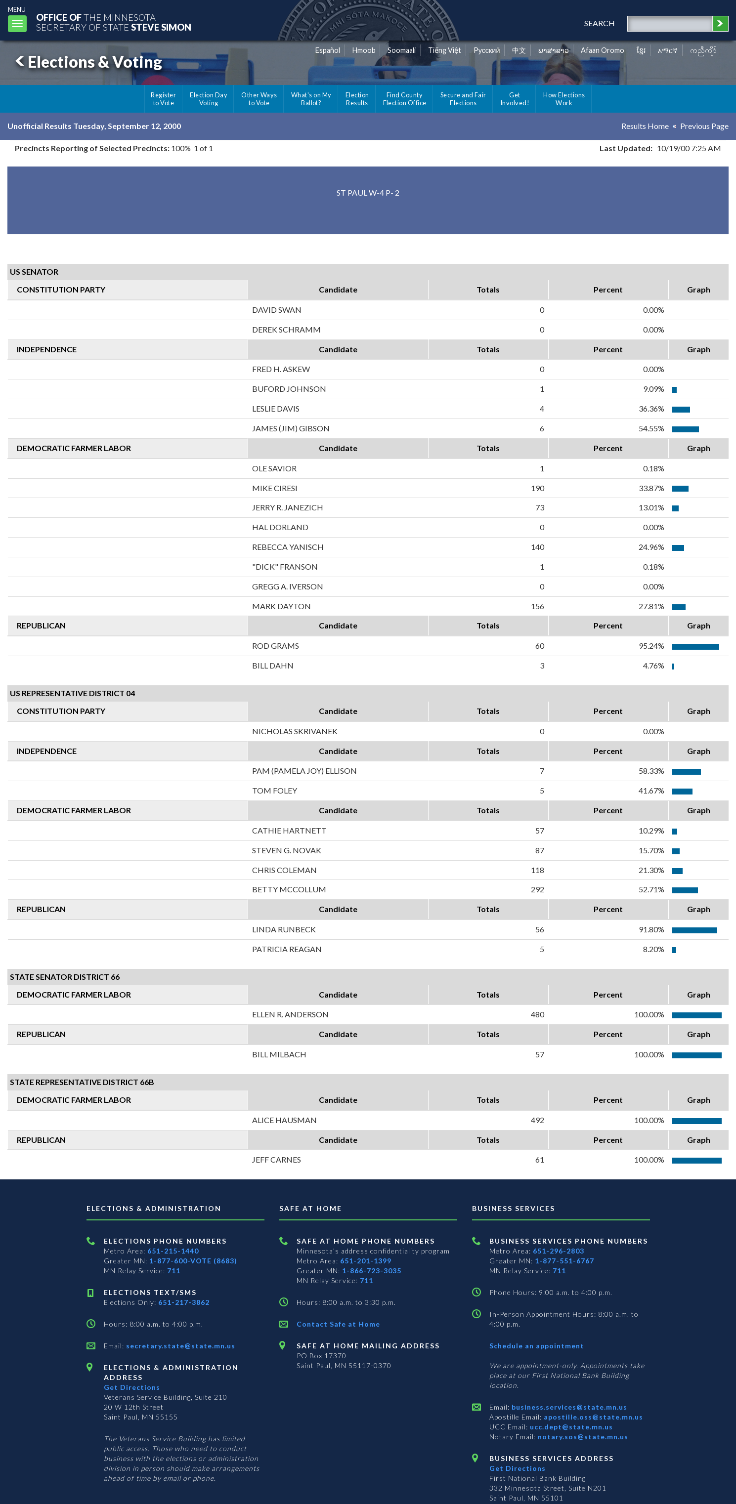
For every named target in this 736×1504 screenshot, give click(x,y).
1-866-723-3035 (371, 1270)
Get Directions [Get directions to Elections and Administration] (132, 1387)
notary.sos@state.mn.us (582, 1436)
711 (173, 1270)
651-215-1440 (173, 1251)
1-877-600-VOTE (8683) (193, 1260)
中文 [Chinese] (519, 50)
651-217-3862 (184, 1302)
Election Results (357, 99)
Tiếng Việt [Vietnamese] (444, 50)
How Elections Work (564, 99)
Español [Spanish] (327, 50)
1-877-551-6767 (564, 1260)
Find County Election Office (405, 99)
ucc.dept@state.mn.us (570, 1426)
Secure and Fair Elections (463, 99)
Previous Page (704, 125)
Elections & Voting (87, 61)
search (599, 23)
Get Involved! (514, 99)
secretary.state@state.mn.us (179, 1345)
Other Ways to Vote (259, 99)
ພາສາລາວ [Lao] (553, 50)
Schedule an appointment (536, 1345)
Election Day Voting (208, 99)
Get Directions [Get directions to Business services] (517, 1468)
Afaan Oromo (602, 50)
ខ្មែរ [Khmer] (641, 50)
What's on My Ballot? (311, 99)
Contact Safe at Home (338, 1324)
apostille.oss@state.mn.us (592, 1417)
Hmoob (364, 50)
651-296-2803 (558, 1251)
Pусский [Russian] (487, 50)
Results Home (645, 125)
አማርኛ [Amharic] (668, 50)
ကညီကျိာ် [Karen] (703, 50)
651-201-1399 (365, 1260)
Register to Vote (163, 99)
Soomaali (402, 50)
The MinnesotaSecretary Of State (113, 22)
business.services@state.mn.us (568, 1407)
